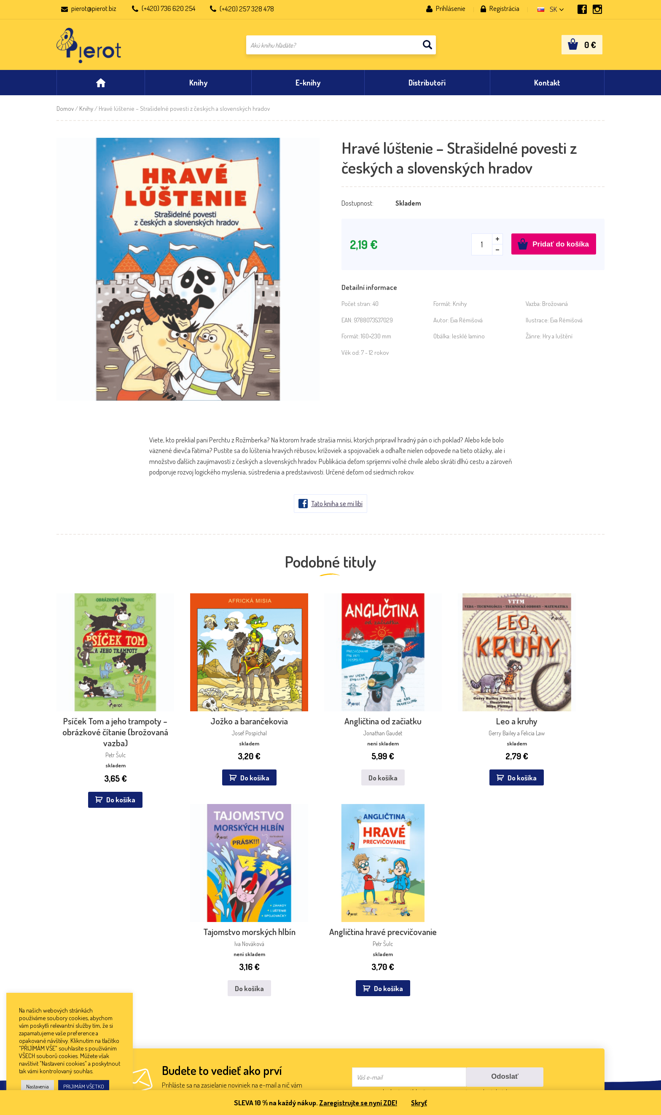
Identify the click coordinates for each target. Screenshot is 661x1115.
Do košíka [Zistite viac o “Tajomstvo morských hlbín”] (472, 749)
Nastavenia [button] (37, 1086)
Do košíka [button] (98, 771)
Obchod (67, 990)
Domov (65, 113)
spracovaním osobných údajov (478, 872)
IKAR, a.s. (179, 956)
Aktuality (69, 979)
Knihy (86, 113)
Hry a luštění (557, 340)
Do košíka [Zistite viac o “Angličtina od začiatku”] (283, 749)
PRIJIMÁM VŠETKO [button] (83, 1086)
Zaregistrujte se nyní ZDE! (358, 1102)
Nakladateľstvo (76, 967)
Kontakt (67, 956)
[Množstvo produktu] (487, 248)
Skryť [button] (420, 1102)
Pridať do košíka (560, 248)
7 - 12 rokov (375, 357)
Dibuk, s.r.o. (294, 956)
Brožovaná (555, 308)
